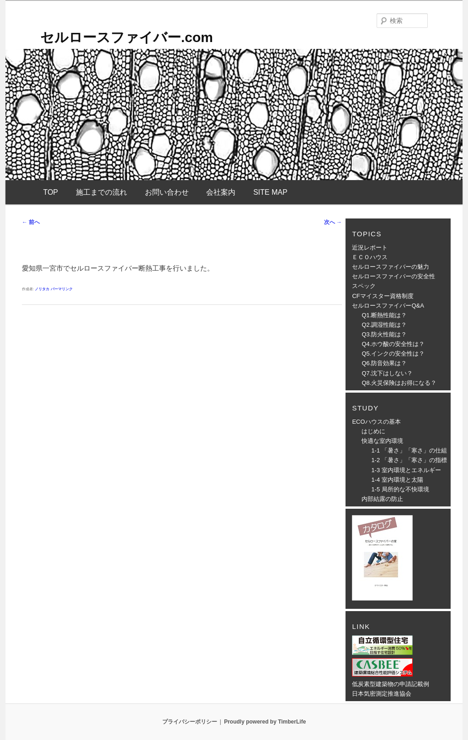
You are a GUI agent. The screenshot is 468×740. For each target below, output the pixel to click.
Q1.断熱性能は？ (384, 315)
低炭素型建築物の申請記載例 (390, 684)
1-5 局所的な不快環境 (400, 489)
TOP (50, 192)
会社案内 (220, 192)
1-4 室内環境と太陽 (397, 479)
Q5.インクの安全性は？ (393, 353)
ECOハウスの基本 (376, 421)
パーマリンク (62, 289)
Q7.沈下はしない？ (387, 373)
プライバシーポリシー (189, 722)
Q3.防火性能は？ (384, 334)
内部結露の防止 (382, 498)
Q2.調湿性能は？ (384, 324)
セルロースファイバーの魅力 (390, 266)
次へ (333, 222)
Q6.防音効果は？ (384, 363)
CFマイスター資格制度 (382, 296)
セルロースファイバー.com (126, 37)
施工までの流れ (101, 192)
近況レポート (370, 247)
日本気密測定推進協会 (381, 693)
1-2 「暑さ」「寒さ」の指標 (409, 460)
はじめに (373, 431)
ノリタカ (42, 289)
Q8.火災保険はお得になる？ (399, 382)
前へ (31, 222)
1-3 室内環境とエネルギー (406, 470)
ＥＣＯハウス (370, 257)
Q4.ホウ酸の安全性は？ (393, 344)
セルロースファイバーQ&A (388, 305)
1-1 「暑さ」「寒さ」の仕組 (409, 450)
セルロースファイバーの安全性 (393, 276)
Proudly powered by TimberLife (265, 722)
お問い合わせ (167, 192)
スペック (364, 285)
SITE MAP (270, 192)
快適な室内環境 (382, 440)
